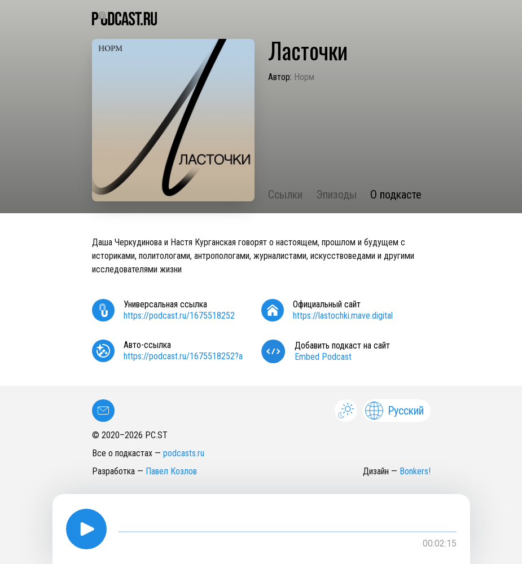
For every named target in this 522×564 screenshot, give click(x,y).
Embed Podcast (323, 356)
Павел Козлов (171, 471)
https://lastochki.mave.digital (343, 315)
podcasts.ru (183, 453)
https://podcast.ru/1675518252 (179, 315)
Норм (304, 77)
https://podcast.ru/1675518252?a (183, 356)
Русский (394, 411)
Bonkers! (415, 471)
